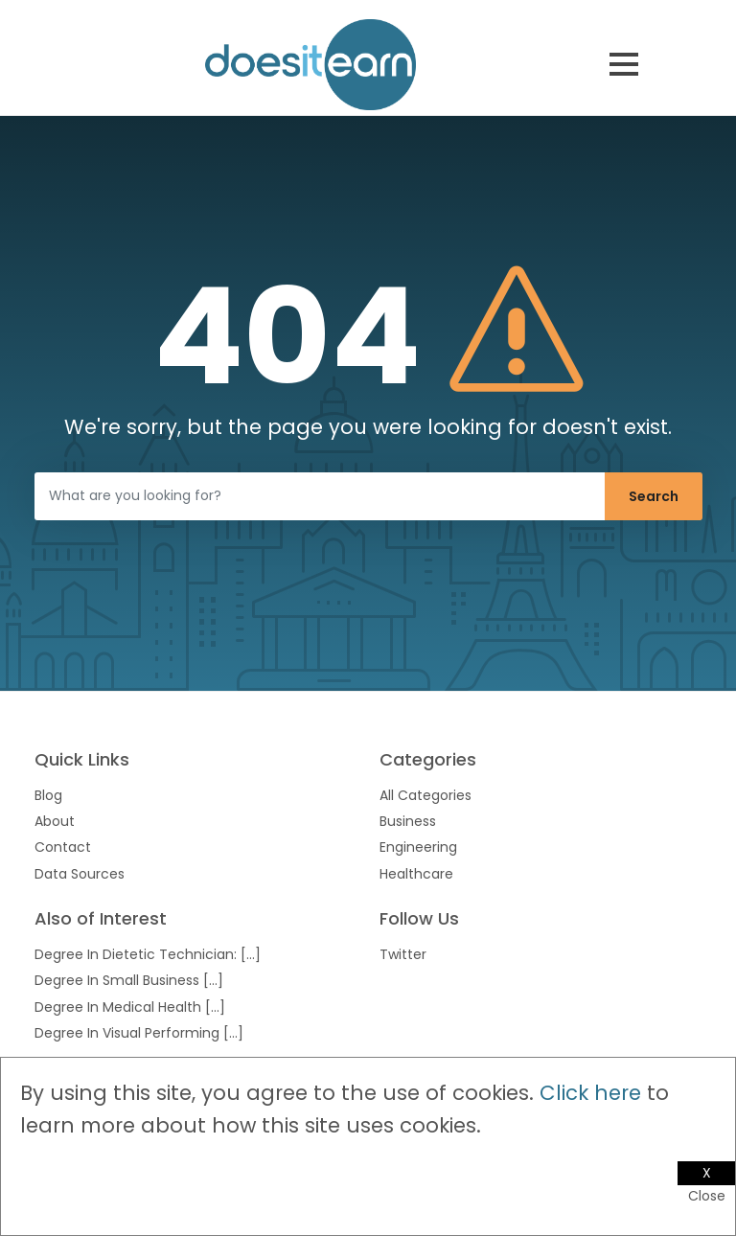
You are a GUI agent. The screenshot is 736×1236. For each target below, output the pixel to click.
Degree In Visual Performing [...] (138, 1032)
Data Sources (79, 873)
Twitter (403, 954)
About (54, 821)
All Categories (426, 795)
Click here (590, 1093)
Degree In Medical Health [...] (129, 1007)
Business (408, 821)
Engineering (418, 847)
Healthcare (416, 873)
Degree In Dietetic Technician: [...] (147, 954)
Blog (48, 795)
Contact (62, 847)
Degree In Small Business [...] (128, 980)
